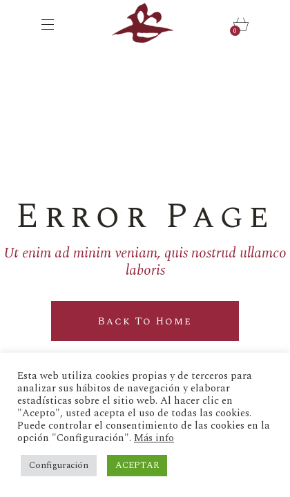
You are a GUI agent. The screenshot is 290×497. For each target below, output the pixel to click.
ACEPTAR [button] (137, 465)
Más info (154, 438)
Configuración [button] (58, 465)
